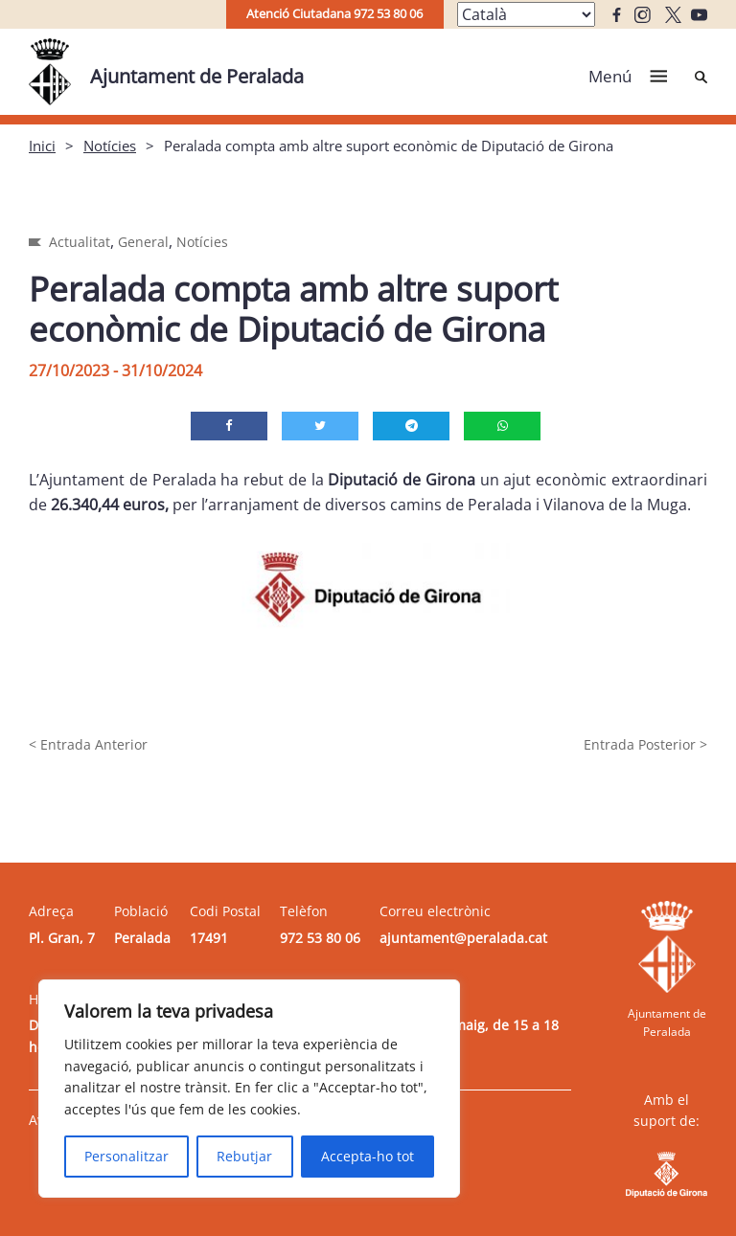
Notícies (109, 145)
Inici (42, 145)
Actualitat (79, 242)
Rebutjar (244, 1156)
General (143, 242)
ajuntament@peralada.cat (463, 938)
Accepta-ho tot (367, 1156)
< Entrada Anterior (88, 744)
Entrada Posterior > (645, 744)
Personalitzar (126, 1156)
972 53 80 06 (320, 938)
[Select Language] (526, 14)
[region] (249, 1088)
